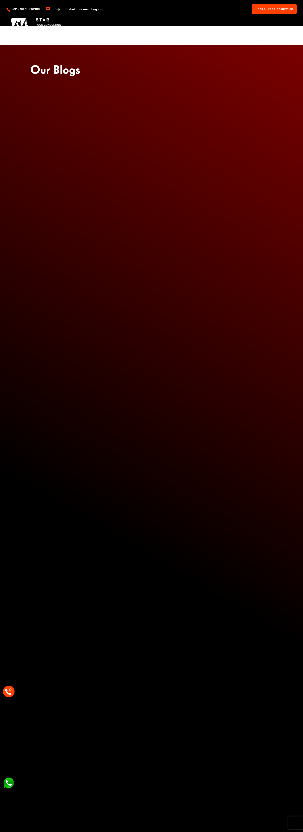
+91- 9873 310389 (26, 9)
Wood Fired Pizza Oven (97, 726)
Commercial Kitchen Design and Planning (147, 721)
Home (174, 17)
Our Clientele (268, 17)
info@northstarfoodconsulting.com (186, 577)
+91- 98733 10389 (172, 585)
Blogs (248, 17)
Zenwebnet (185, 821)
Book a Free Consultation (274, 9)
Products (228, 17)
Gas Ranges (89, 719)
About (188, 17)
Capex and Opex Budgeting (151, 737)
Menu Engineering (145, 730)
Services (205, 17)
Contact (290, 17)
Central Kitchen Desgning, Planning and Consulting (150, 746)
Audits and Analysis (146, 754)
